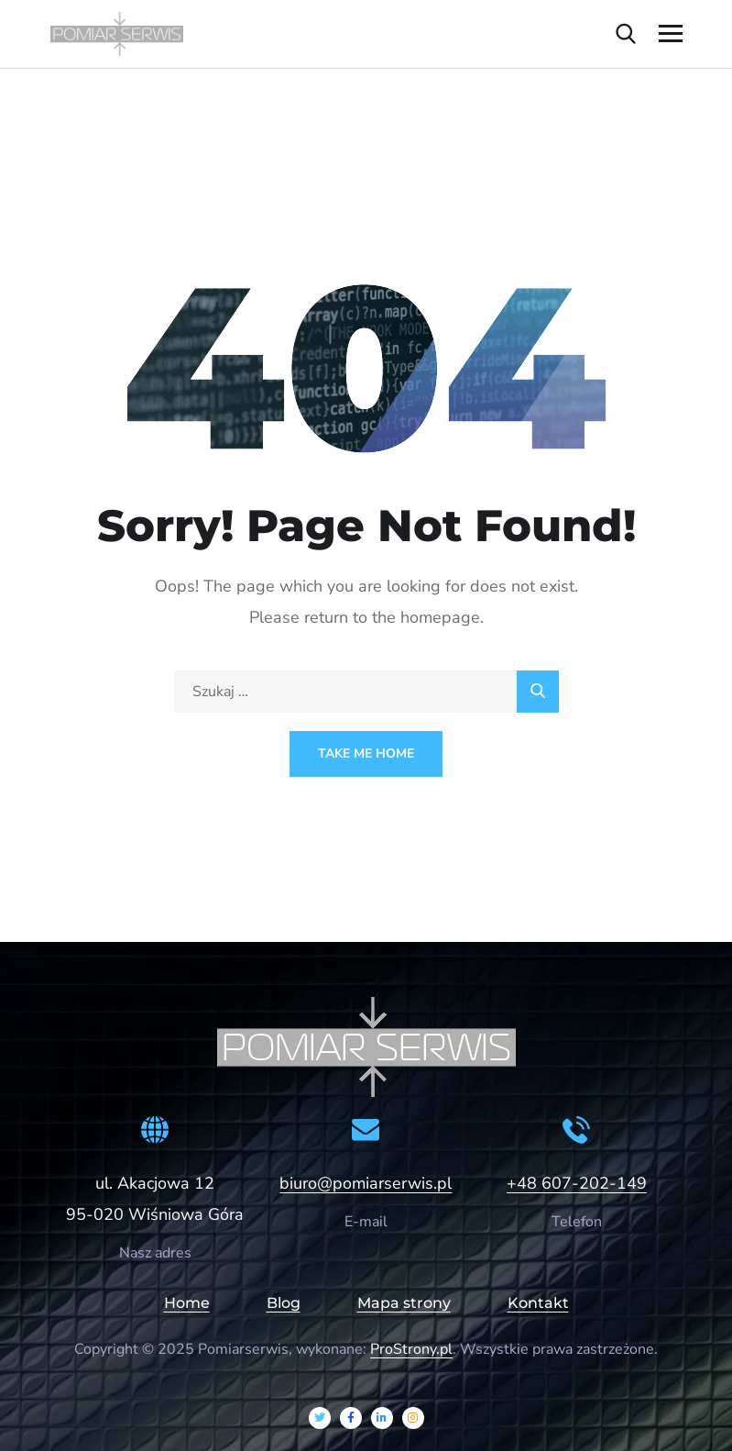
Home (187, 1303)
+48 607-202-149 (577, 1183)
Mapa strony (404, 1303)
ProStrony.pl (411, 1349)
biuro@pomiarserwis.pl (365, 1183)
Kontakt (538, 1303)
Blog (283, 1303)
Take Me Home (366, 753)
